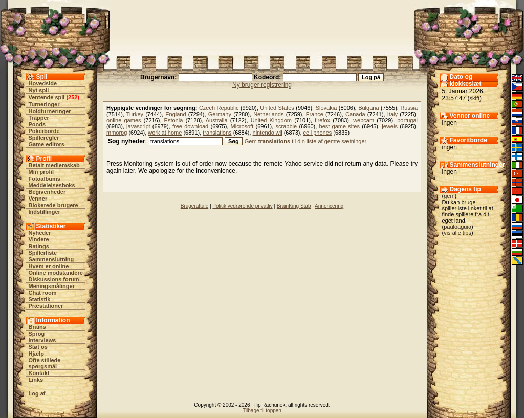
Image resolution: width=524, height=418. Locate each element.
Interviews (42, 340)
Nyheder (40, 233)
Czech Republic (219, 108)
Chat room (43, 293)
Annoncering (329, 206)
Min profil (41, 172)
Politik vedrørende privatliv (242, 206)
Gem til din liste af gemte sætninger (305, 141)
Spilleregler (44, 138)
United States (277, 108)
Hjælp (37, 353)
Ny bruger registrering (262, 85)
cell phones (317, 132)
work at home (165, 132)
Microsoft (242, 126)
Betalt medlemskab (54, 165)
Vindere (39, 239)
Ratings (39, 246)
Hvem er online (49, 266)
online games (123, 120)
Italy (392, 114)
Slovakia (326, 108)
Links (36, 380)
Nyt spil (39, 90)
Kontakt (39, 373)
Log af (37, 393)
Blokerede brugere (53, 205)
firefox (322, 120)
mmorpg (116, 132)
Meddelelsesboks (52, 185)
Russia (409, 108)
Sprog (37, 334)
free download (190, 126)
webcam (363, 120)
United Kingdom (271, 120)
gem (449, 196)
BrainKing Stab (294, 206)
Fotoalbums (44, 178)
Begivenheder (47, 192)
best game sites (339, 126)
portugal (407, 120)
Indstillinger (44, 212)
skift (475, 98)
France (314, 114)
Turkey (134, 114)
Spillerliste (43, 253)
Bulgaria (368, 108)
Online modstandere (56, 273)
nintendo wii (267, 132)
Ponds (37, 124)
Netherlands (268, 114)
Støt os (38, 347)
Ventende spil (47, 97)
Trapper (39, 118)
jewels (390, 126)
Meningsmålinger (52, 286)
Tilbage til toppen (262, 410)
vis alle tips (457, 233)
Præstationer (46, 306)
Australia (217, 120)
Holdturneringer (50, 111)
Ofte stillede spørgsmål (45, 363)
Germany (219, 114)
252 (72, 97)
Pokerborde (44, 131)
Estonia (173, 120)
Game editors (46, 144)
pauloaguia (457, 227)
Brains (37, 327)
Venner (38, 198)
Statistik (40, 299)
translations (217, 132)
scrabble (286, 126)
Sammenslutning (51, 259)
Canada (355, 114)
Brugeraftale (194, 206)
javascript (138, 126)
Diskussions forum (54, 279)
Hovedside (43, 83)
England (175, 114)
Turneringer (44, 104)
